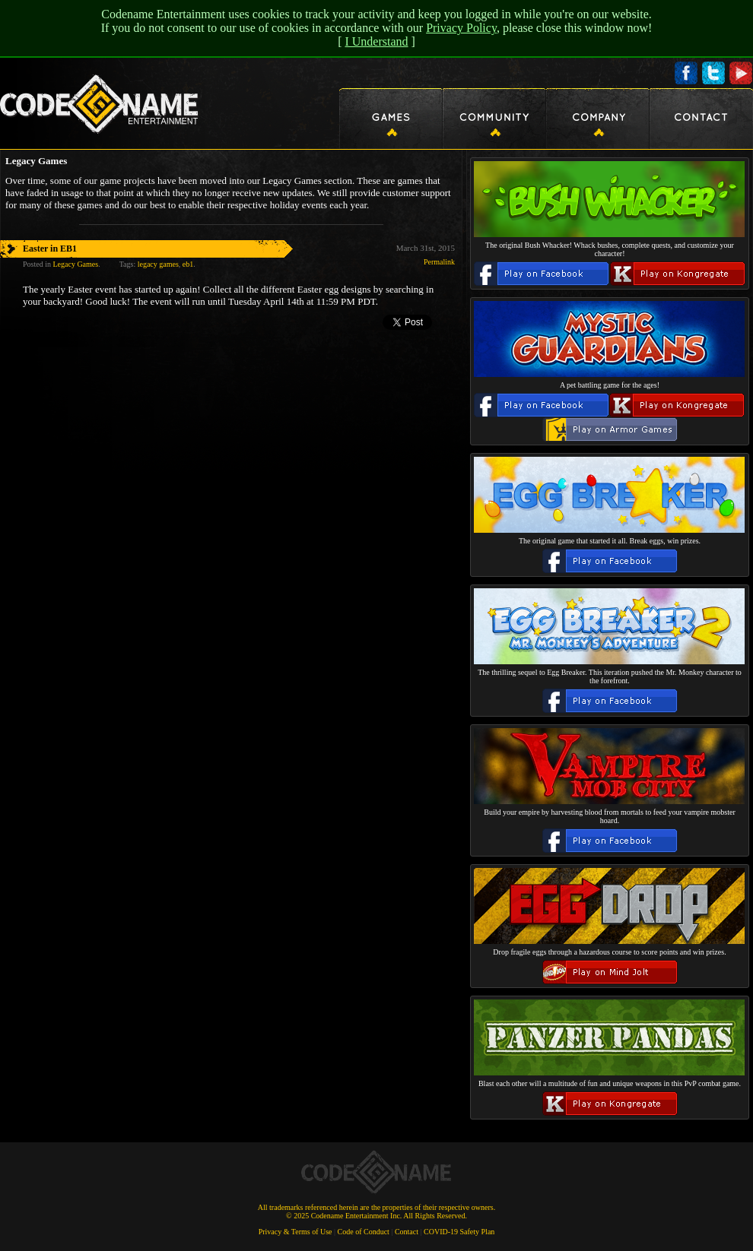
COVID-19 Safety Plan (459, 1231)
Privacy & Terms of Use (295, 1231)
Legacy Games (75, 264)
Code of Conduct (363, 1231)
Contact (406, 1231)
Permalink (439, 262)
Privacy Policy (461, 27)
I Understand (376, 41)
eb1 (188, 264)
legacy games (158, 264)
